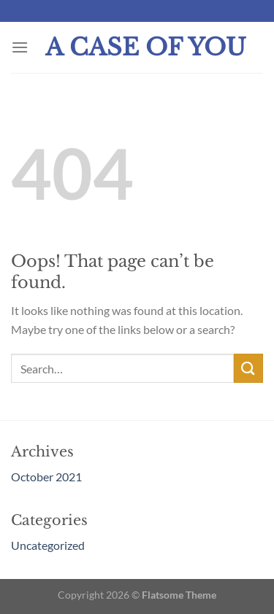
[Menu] (19, 47)
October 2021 (46, 476)
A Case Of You (145, 47)
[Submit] (248, 368)
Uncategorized (48, 545)
